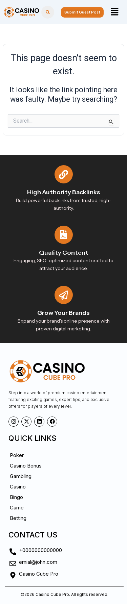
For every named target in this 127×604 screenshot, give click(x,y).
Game (17, 507)
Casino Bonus (26, 465)
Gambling (20, 476)
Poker (17, 455)
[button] (114, 12)
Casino (18, 486)
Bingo (16, 497)
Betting (18, 518)
